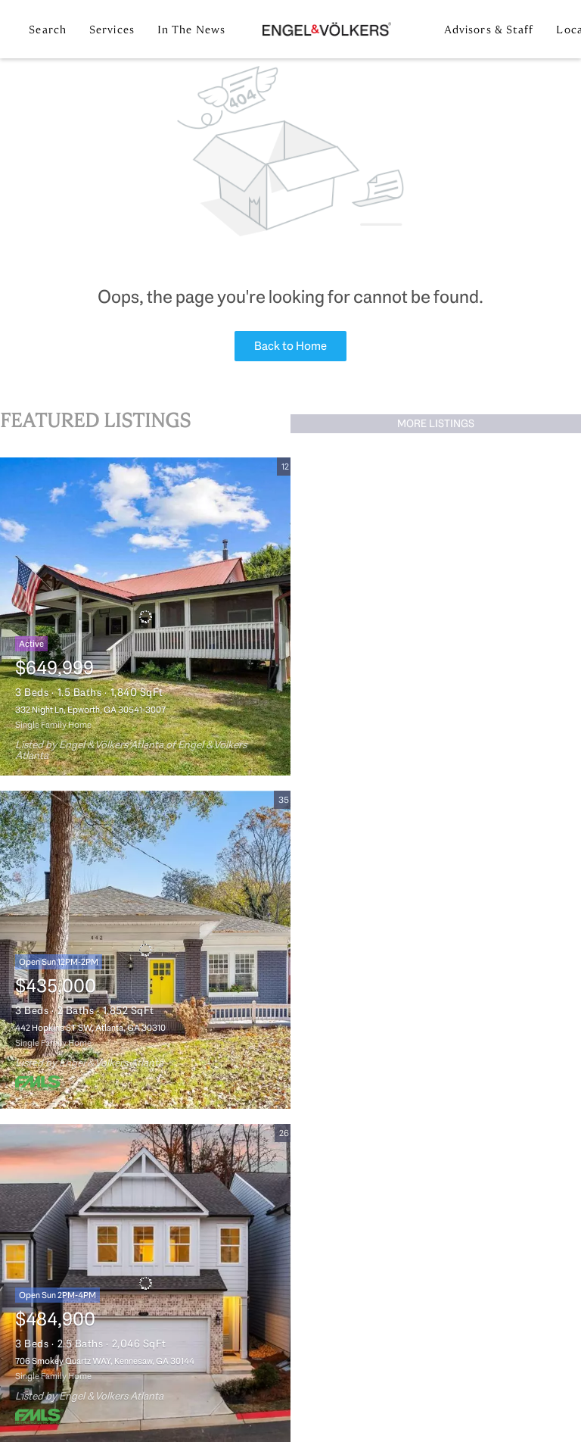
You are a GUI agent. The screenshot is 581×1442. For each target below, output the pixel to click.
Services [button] (112, 29)
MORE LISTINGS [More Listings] (435, 423)
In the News (191, 29)
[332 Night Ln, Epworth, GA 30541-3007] (145, 616)
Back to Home (290, 346)
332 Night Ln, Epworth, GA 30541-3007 (90, 710)
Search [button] (48, 29)
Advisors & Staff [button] (489, 29)
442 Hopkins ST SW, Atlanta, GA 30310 (90, 1028)
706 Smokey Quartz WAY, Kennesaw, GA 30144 (104, 1361)
